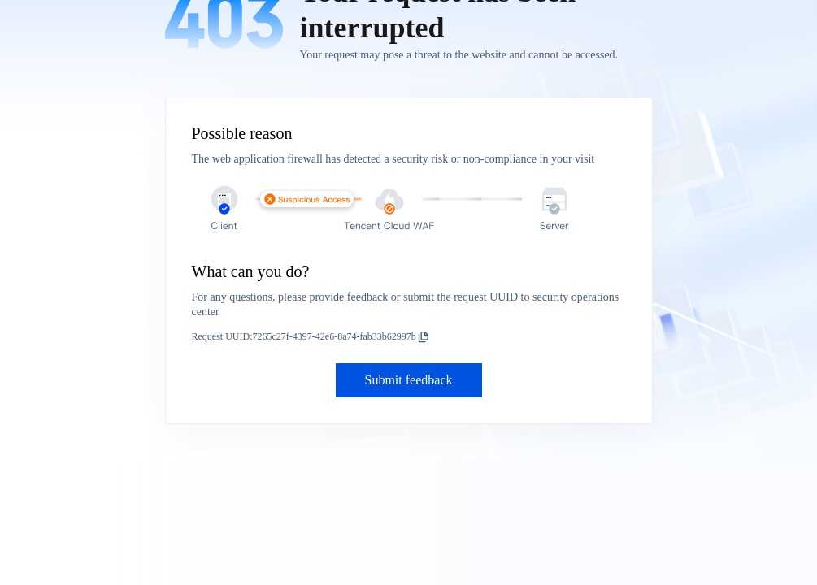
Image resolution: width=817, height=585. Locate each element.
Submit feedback (409, 380)
